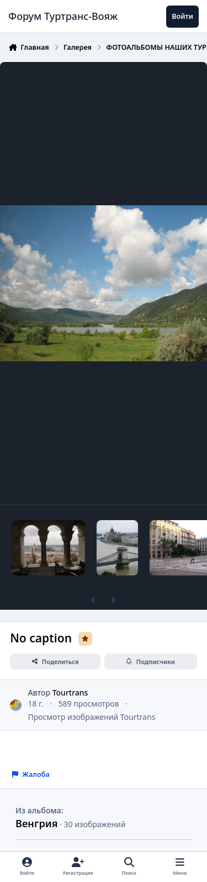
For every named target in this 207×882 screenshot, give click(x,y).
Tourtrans (70, 692)
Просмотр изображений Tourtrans (91, 717)
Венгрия (36, 823)
